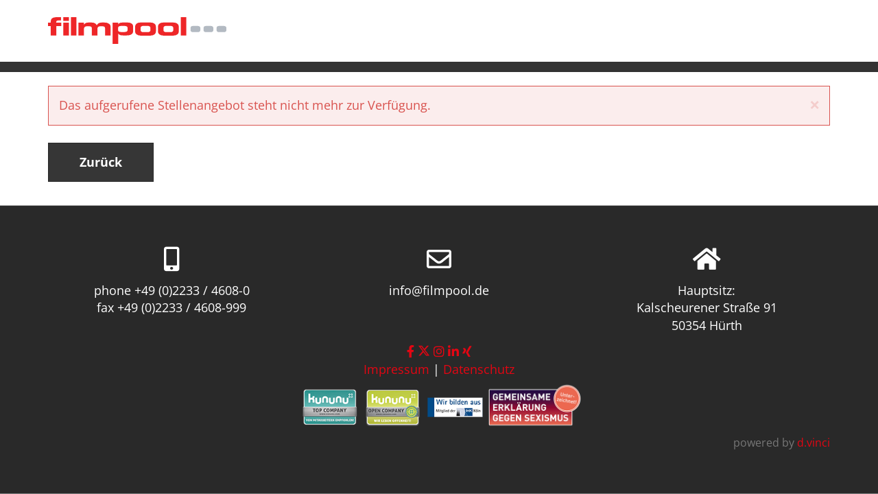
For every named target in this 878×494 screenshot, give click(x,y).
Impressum (396, 369)
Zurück (101, 162)
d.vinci (813, 442)
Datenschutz (478, 369)
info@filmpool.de (439, 289)
